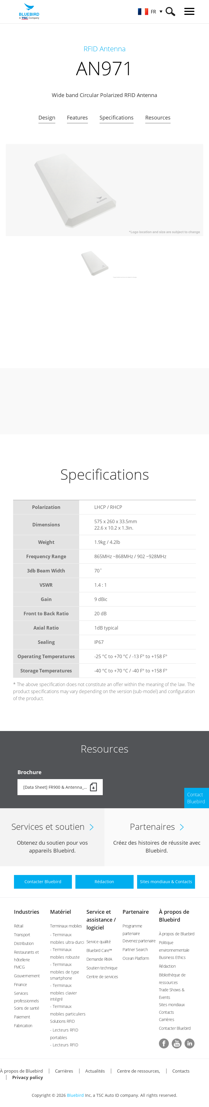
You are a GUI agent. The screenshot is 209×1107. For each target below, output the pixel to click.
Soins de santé (26, 1008)
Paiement (22, 1017)
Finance (20, 984)
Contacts (180, 1071)
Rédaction (167, 966)
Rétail (18, 926)
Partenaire (136, 911)
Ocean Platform (136, 958)
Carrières (166, 1019)
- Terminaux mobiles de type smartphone (64, 971)
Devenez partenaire (139, 940)
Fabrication (23, 1025)
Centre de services (102, 976)
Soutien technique (102, 968)
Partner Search (135, 949)
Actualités (95, 1071)
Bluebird (75, 1095)
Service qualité (98, 941)
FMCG (19, 967)
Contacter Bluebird (175, 1028)
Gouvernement (27, 975)
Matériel (60, 911)
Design (46, 117)
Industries (26, 911)
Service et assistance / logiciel (101, 919)
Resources (158, 117)
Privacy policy (27, 1077)
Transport (22, 934)
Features (77, 117)
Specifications (117, 117)
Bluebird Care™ (99, 950)
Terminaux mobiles (66, 926)
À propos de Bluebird (176, 933)
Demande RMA (99, 959)
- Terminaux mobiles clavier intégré (63, 992)
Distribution (23, 943)
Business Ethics (172, 957)
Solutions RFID (62, 1021)
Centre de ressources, (138, 1071)
